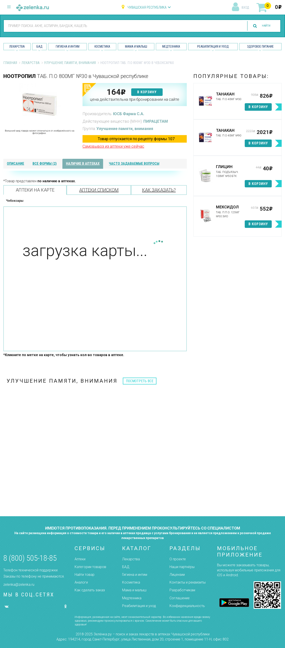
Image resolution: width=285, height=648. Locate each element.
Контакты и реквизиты (187, 582)
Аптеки (80, 559)
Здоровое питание (260, 46)
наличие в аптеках (83, 163)
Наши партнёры (181, 567)
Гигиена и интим (134, 574)
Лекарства (17, 46)
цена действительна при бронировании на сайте (134, 99)
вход (245, 7)
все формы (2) (45, 163)
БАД (39, 46)
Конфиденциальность (187, 606)
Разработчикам (182, 590)
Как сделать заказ (90, 590)
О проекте (177, 559)
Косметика (102, 46)
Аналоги (81, 582)
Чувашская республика (147, 7)
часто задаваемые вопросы (134, 163)
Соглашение (179, 598)
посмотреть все (139, 381)
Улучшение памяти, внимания (70, 63)
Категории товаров (90, 567)
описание (15, 163)
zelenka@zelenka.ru (18, 584)
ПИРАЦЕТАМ (155, 121)
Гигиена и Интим (67, 46)
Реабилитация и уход (213, 46)
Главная (10, 63)
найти (263, 26)
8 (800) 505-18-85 (30, 558)
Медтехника (171, 46)
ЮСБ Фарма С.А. (128, 113)
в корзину (147, 92)
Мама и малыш (136, 46)
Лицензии (177, 574)
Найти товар (84, 574)
